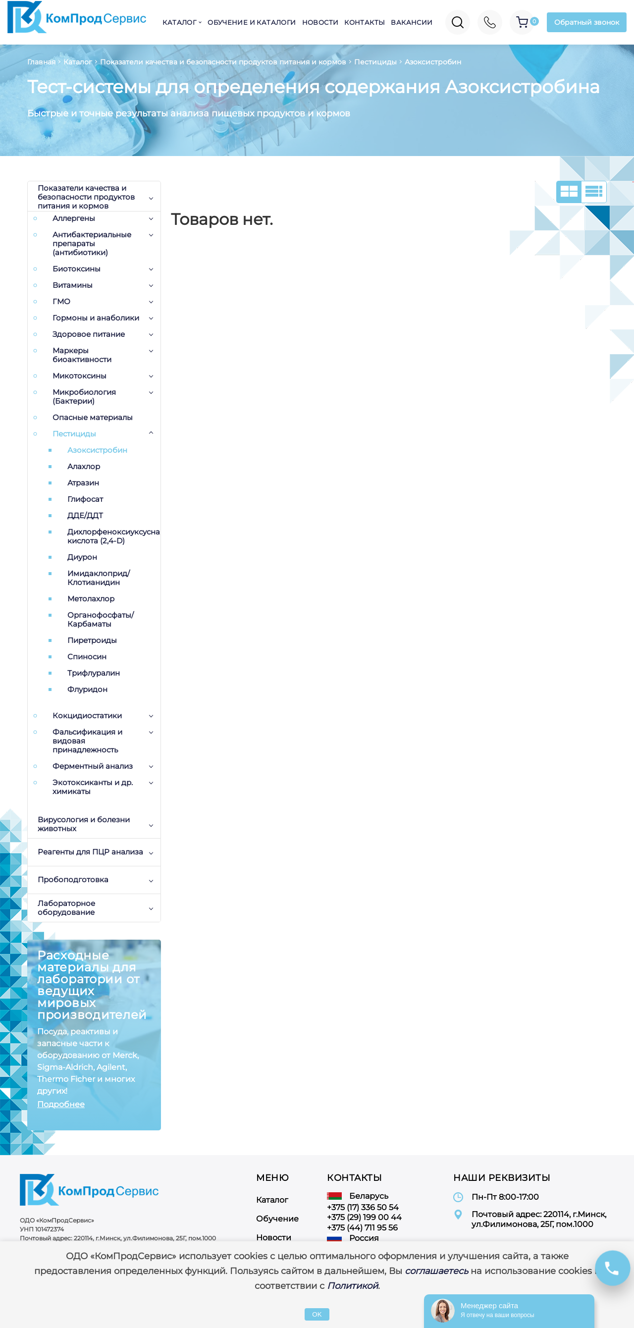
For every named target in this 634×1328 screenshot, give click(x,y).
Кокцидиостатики (87, 715)
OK (316, 1314)
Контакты (364, 22)
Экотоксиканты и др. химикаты (93, 787)
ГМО (61, 301)
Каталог (179, 22)
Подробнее (61, 1104)
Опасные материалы (93, 417)
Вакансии (411, 22)
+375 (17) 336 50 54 (363, 1207)
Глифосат (85, 499)
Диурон (82, 557)
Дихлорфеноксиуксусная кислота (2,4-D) (113, 536)
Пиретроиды (92, 640)
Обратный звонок (586, 22)
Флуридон (87, 689)
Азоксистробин (97, 450)
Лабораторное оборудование (66, 908)
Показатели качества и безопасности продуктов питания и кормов (86, 197)
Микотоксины (79, 376)
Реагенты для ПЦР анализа (90, 851)
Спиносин (86, 656)
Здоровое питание (89, 334)
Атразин (83, 482)
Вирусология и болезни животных (84, 824)
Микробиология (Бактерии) (84, 397)
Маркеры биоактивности (82, 355)
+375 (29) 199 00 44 (364, 1217)
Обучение (277, 1218)
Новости (320, 22)
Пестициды (74, 433)
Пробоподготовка (73, 879)
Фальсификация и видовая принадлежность (87, 741)
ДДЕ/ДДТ (85, 515)
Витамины (73, 285)
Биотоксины (77, 269)
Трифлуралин (93, 673)
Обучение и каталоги (252, 22)
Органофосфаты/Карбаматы (100, 620)
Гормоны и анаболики (96, 318)
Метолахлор (90, 598)
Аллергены (74, 218)
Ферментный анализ (93, 766)
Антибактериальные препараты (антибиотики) (92, 243)
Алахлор (83, 466)
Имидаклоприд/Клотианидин (98, 578)
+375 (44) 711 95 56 (362, 1227)
